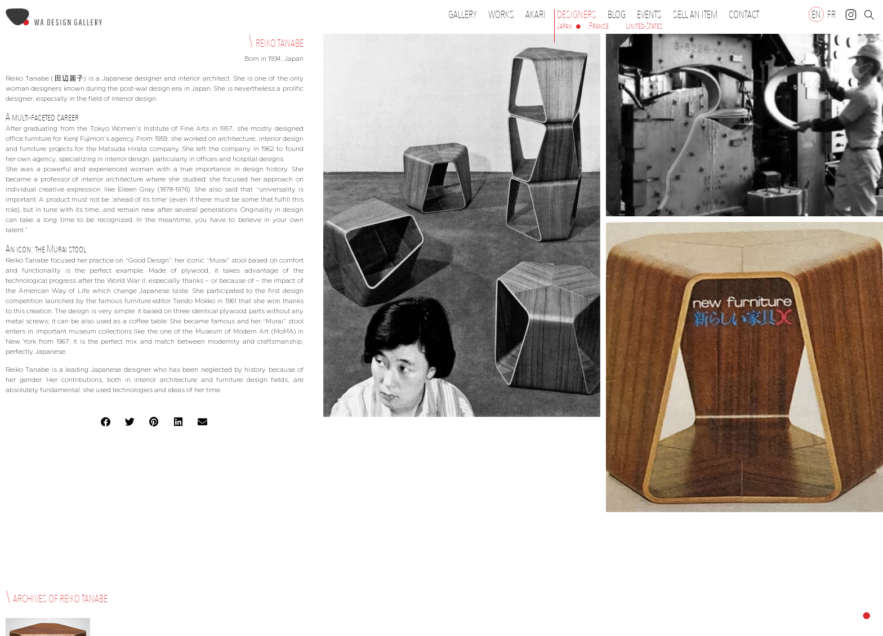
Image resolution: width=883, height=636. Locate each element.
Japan (564, 26)
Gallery (462, 14)
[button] (106, 421)
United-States (644, 26)
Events (652, 14)
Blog (617, 14)
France (599, 26)
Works (504, 14)
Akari (535, 14)
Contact (744, 14)
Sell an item (695, 14)
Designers (579, 14)
